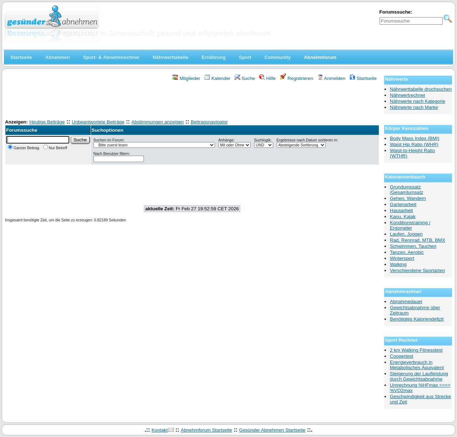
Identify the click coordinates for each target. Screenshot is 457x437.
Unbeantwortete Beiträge (98, 122)
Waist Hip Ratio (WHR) (414, 144)
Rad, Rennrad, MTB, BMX (417, 240)
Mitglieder (186, 78)
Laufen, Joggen (406, 234)
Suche (245, 78)
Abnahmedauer (406, 301)
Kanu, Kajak (403, 216)
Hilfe (267, 78)
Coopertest (401, 356)
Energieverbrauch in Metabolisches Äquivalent (417, 365)
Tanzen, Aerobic (407, 252)
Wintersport (402, 258)
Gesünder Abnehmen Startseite (272, 430)
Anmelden (331, 78)
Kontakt (159, 430)
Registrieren (296, 78)
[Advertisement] (192, 101)
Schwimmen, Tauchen (413, 246)
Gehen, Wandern (408, 198)
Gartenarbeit (403, 204)
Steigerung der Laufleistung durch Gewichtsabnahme (419, 376)
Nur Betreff (55, 148)
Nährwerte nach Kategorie (417, 101)
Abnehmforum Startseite (206, 430)
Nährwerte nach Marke (414, 107)
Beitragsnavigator (209, 122)
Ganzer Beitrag (23, 148)
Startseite (363, 78)
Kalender (217, 78)
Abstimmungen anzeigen (157, 122)
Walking (398, 264)
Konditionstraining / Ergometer (410, 225)
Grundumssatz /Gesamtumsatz (406, 189)
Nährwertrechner (407, 95)
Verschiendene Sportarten (417, 270)
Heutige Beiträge (47, 122)
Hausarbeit (401, 210)
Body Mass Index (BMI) (415, 138)
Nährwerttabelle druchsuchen (421, 89)
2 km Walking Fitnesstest (416, 350)
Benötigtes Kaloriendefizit (416, 319)
